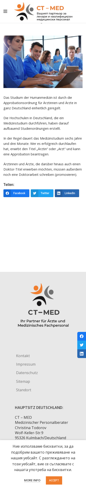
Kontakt (23, 355)
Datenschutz (27, 372)
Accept (54, 480)
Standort (23, 389)
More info (32, 480)
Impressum (26, 364)
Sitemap (23, 381)
